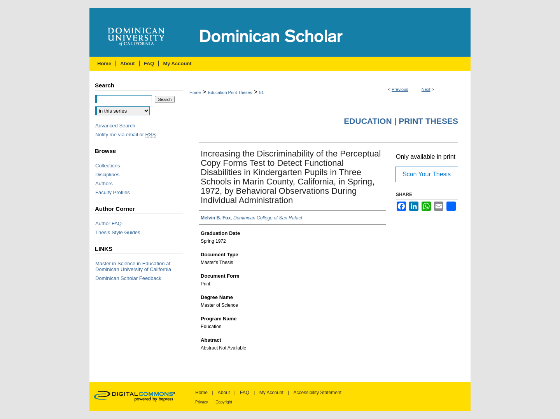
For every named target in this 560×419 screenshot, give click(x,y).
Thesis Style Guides (117, 232)
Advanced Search (115, 126)
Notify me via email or (125, 134)
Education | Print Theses (401, 120)
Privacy (201, 402)
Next (426, 89)
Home (195, 92)
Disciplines (107, 174)
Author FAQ (108, 223)
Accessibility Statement (317, 392)
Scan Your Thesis (426, 174)
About (224, 392)
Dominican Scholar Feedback (128, 278)
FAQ (244, 392)
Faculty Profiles (112, 192)
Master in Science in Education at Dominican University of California (133, 266)
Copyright (223, 402)
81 (261, 92)
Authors (104, 183)
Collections (107, 166)
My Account (271, 392)
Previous (400, 89)
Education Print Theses (230, 92)
